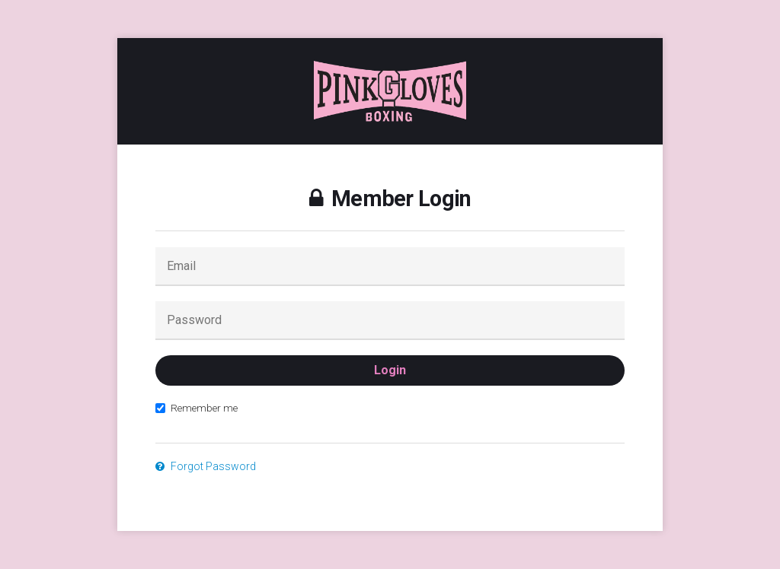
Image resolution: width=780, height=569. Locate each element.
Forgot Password (205, 466)
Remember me (196, 408)
